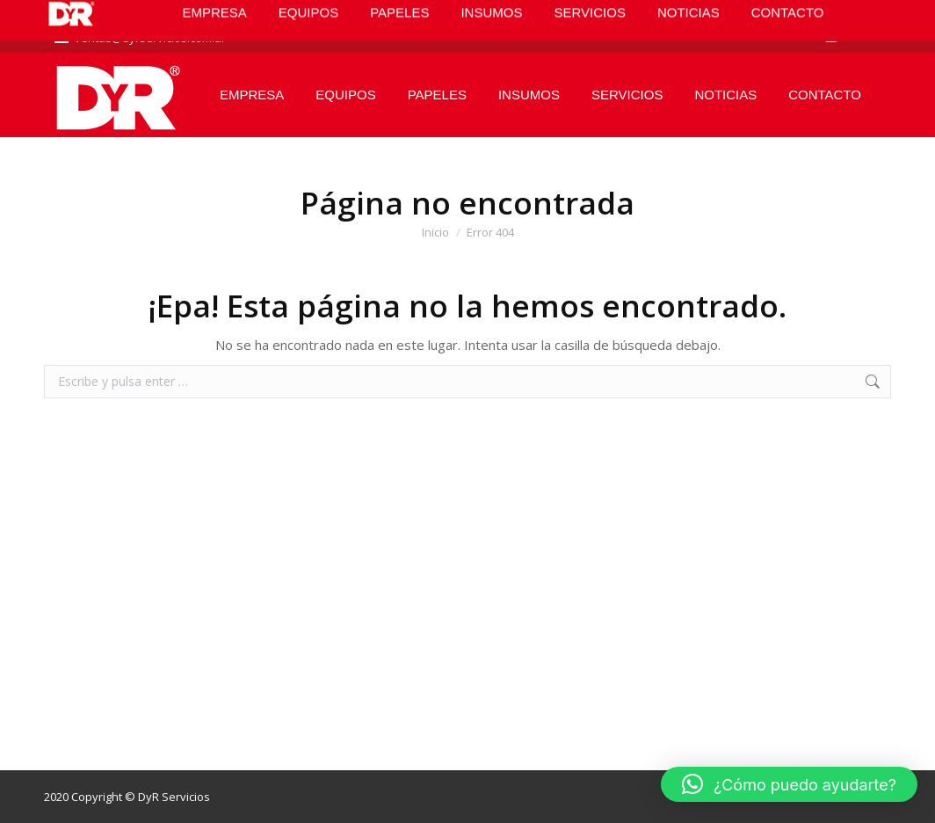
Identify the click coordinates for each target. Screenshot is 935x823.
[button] (789, 784)
